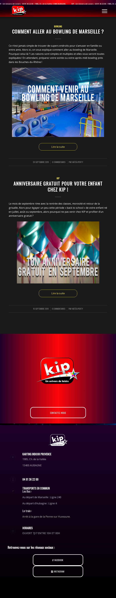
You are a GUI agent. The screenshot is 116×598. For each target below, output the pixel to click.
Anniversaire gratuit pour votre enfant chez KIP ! (58, 186)
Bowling (58, 26)
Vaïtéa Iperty (77, 162)
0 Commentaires (59, 162)
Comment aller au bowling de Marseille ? (58, 31)
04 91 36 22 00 (102, 4)
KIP (58, 178)
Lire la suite (58, 146)
